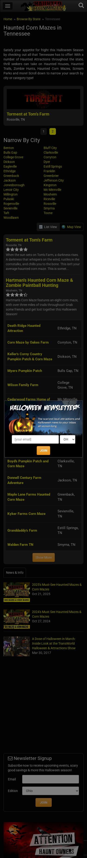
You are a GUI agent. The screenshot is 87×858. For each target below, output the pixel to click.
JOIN (43, 450)
